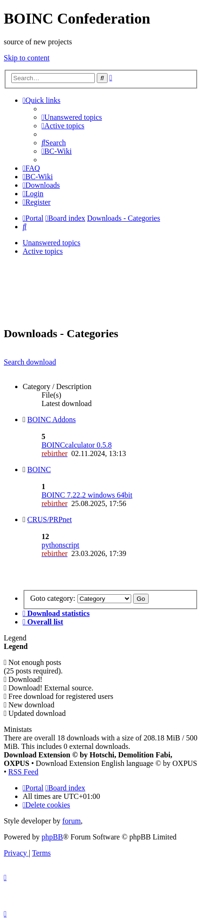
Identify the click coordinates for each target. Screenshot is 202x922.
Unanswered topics (51, 243)
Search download (30, 362)
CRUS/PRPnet (49, 519)
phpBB (52, 837)
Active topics (43, 251)
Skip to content (27, 58)
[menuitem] (72, 117)
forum (71, 821)
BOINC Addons (51, 419)
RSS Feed (23, 772)
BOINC (39, 469)
